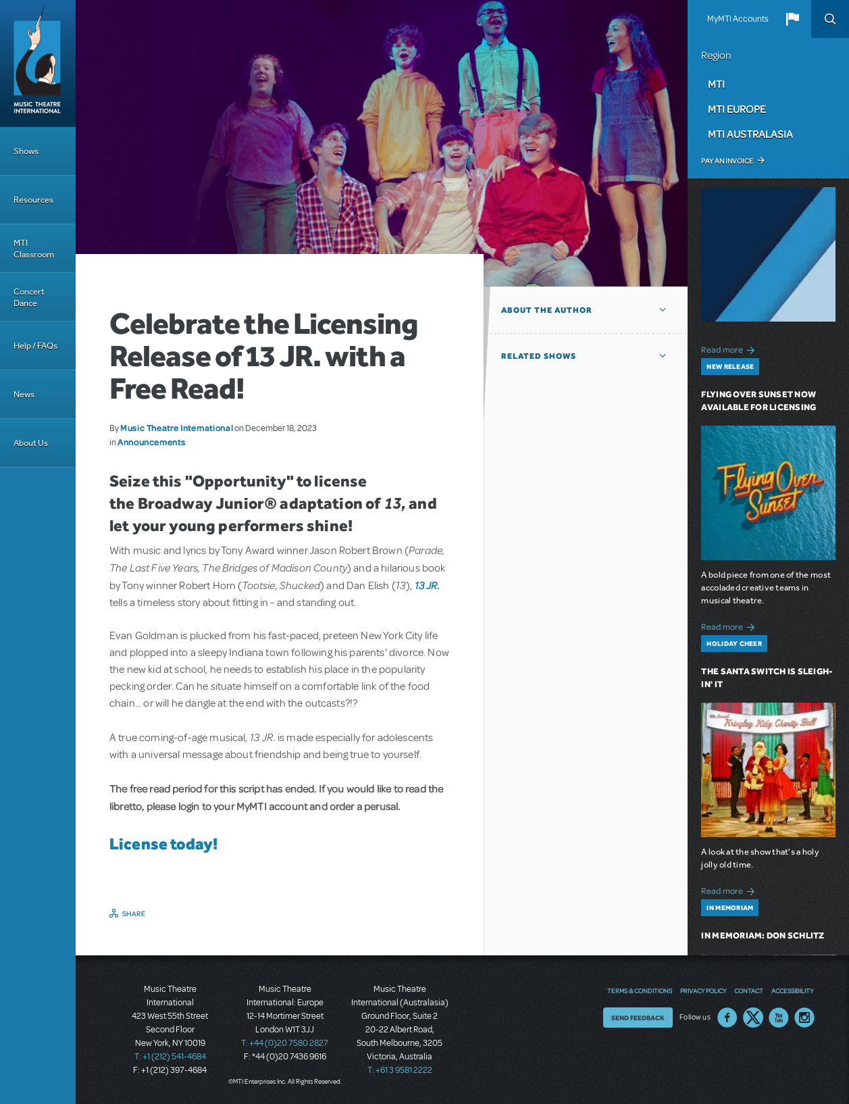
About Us (31, 443)
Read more (729, 348)
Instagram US (804, 1017)
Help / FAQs (35, 345)
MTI (716, 84)
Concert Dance (29, 297)
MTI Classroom (34, 248)
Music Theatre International (176, 427)
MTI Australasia (750, 134)
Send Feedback (638, 1017)
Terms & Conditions (639, 990)
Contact (748, 990)
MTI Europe (737, 109)
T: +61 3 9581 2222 (399, 1070)
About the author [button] (546, 310)
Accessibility (792, 990)
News (24, 394)
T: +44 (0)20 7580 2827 (284, 1043)
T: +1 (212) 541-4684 (170, 1056)
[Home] (38, 63)
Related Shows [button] (538, 356)
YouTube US (779, 1017)
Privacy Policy (703, 990)
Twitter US (753, 1017)
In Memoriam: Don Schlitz (762, 935)
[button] (792, 19)
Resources (33, 199)
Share (134, 913)
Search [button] (830, 19)
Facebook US (727, 1017)
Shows (26, 151)
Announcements (151, 441)
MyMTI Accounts (738, 19)
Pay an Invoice (727, 161)
